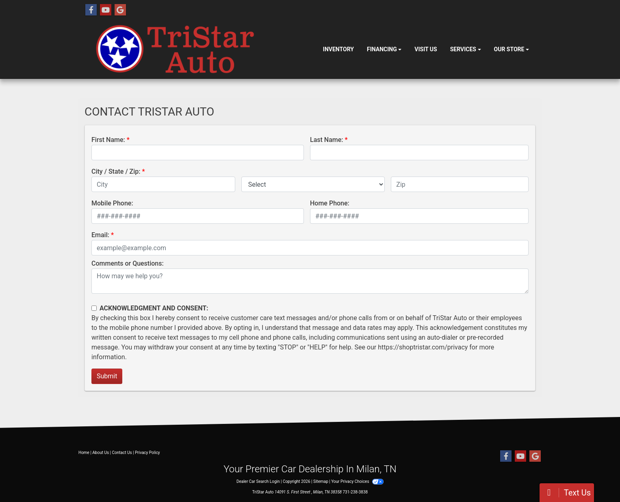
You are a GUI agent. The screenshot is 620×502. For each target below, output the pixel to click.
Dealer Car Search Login (258, 481)
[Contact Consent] (94, 308)
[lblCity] (163, 184)
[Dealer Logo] (201, 50)
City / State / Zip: (116, 171)
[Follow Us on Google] (120, 10)
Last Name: (326, 140)
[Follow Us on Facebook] (91, 10)
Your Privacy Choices (357, 481)
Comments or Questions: (127, 263)
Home (83, 452)
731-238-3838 (355, 492)
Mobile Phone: (112, 203)
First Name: (108, 140)
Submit (107, 376)
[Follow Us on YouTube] (105, 10)
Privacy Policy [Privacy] (147, 452)
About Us (100, 452)
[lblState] (313, 184)
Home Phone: (329, 203)
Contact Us (122, 452)
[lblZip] (460, 184)
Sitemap (320, 481)
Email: (100, 235)
